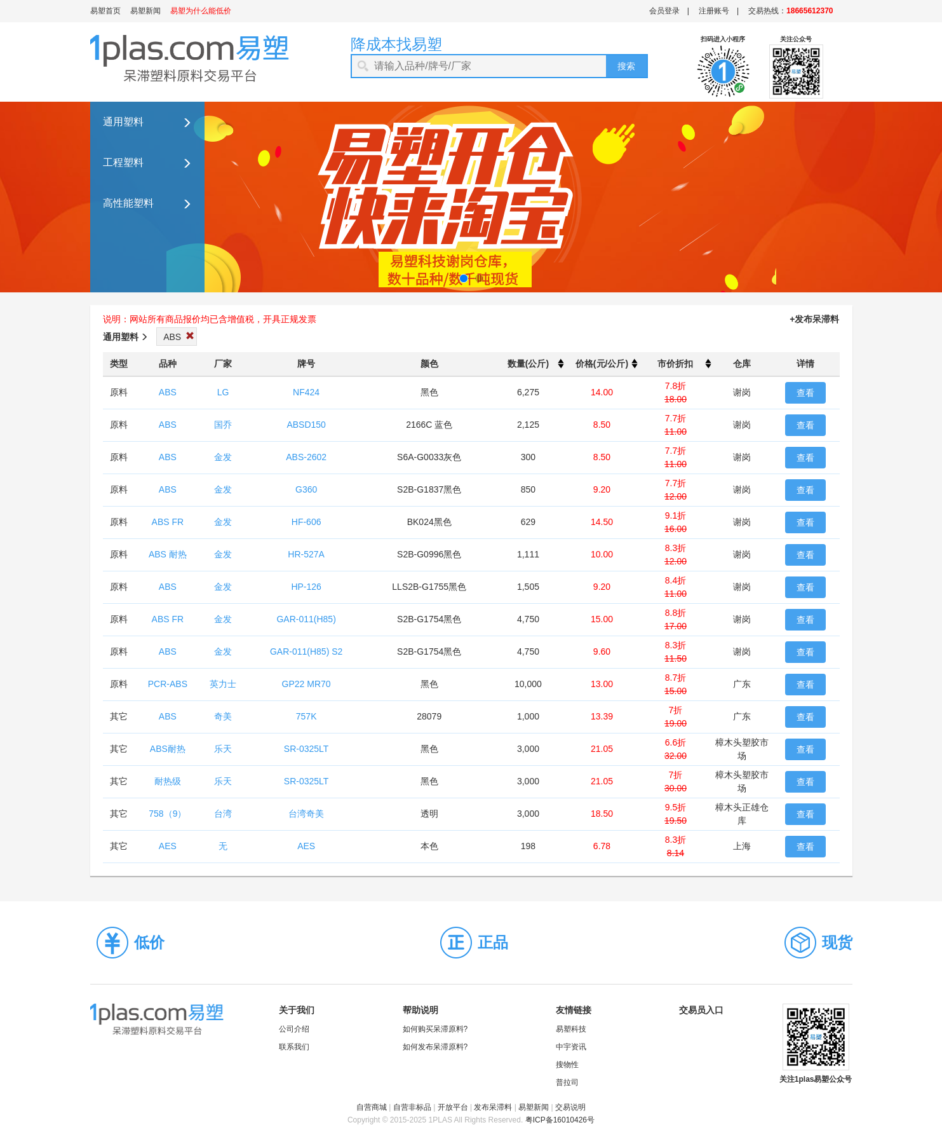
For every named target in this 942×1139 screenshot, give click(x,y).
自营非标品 (412, 1107)
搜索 (626, 66)
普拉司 (567, 1082)
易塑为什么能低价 (200, 10)
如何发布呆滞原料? (435, 1046)
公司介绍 (294, 1029)
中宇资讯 (571, 1046)
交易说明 (570, 1107)
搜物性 (567, 1064)
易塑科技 (571, 1029)
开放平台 (453, 1107)
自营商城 (371, 1107)
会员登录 (664, 10)
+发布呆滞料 (814, 319)
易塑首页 (105, 10)
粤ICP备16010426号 (560, 1119)
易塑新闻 (145, 10)
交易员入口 (701, 1010)
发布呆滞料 (493, 1107)
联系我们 (294, 1046)
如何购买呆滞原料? (435, 1029)
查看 (805, 393)
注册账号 (714, 10)
